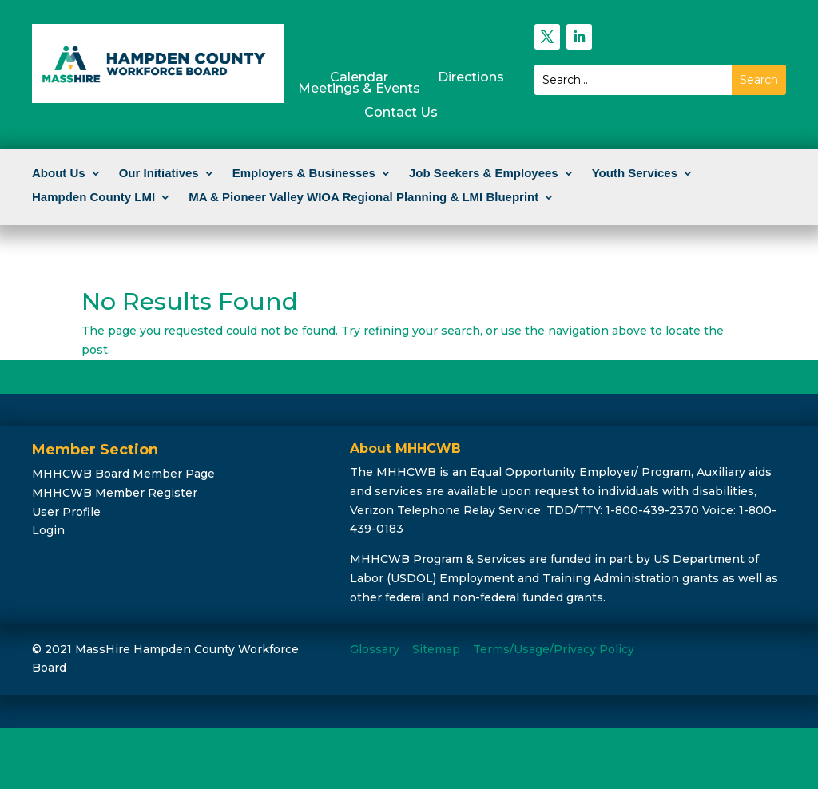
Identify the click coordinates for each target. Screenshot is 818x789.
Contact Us (401, 113)
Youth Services (634, 174)
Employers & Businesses (303, 174)
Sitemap (436, 649)
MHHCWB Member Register (114, 493)
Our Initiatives (159, 174)
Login (48, 530)
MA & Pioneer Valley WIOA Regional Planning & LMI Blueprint (363, 198)
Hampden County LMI (93, 198)
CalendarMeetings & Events (359, 84)
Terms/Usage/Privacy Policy (553, 649)
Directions (471, 78)
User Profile (66, 512)
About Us (58, 174)
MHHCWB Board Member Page (123, 473)
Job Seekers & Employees (483, 174)
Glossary (374, 649)
